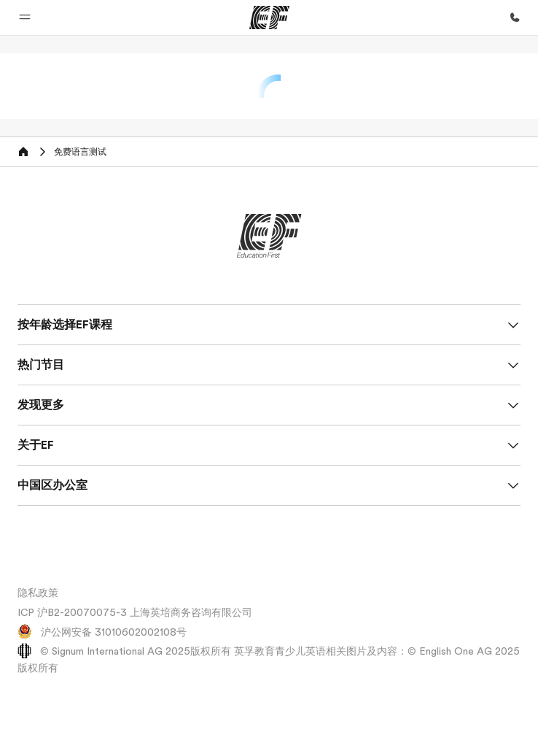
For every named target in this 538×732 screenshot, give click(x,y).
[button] (24, 17)
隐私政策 (37, 592)
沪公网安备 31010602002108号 (102, 632)
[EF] (269, 17)
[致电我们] (515, 17)
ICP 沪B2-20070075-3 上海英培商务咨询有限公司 (134, 612)
